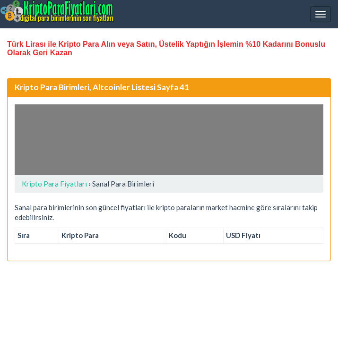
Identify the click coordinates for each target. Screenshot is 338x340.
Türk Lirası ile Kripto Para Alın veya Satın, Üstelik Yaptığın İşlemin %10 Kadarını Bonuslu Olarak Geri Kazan (166, 48)
